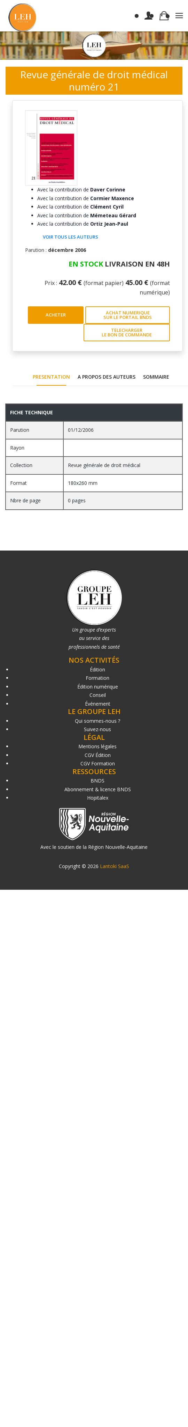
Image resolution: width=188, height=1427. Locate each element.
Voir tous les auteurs (70, 237)
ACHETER (56, 315)
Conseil (97, 695)
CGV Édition (98, 755)
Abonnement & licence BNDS (97, 789)
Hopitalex (97, 797)
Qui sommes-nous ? (97, 721)
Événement (97, 703)
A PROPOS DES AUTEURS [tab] (106, 376)
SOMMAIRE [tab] (156, 376)
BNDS (97, 780)
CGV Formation (97, 763)
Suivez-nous (97, 729)
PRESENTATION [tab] (51, 376)
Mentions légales (97, 746)
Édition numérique (97, 686)
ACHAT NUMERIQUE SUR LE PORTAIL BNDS (127, 315)
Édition (97, 669)
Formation (97, 678)
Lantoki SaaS (114, 866)
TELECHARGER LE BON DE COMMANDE (127, 332)
